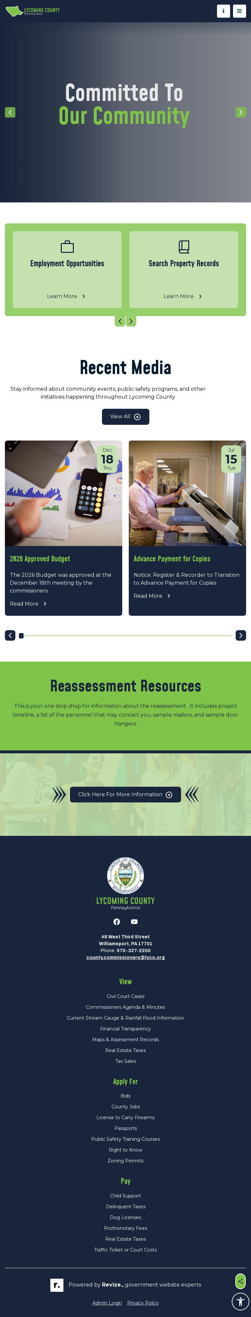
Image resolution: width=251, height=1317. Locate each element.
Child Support (125, 1196)
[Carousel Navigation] (125, 321)
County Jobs (125, 1107)
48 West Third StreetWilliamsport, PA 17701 (125, 940)
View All (125, 417)
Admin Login (107, 1303)
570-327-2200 (134, 950)
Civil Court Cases (125, 996)
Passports (125, 1128)
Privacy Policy (143, 1303)
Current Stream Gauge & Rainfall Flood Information (125, 1018)
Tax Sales (125, 1061)
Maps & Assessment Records (125, 1040)
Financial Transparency (125, 1029)
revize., (113, 1285)
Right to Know (125, 1150)
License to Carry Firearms (125, 1117)
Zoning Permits (125, 1161)
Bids (125, 1096)
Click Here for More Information (125, 795)
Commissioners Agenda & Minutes (125, 1007)
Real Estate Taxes (125, 1050)
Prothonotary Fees (125, 1228)
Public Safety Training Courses (125, 1139)
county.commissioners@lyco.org (125, 957)
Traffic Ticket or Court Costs (125, 1250)
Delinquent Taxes (125, 1207)
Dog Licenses (125, 1217)
